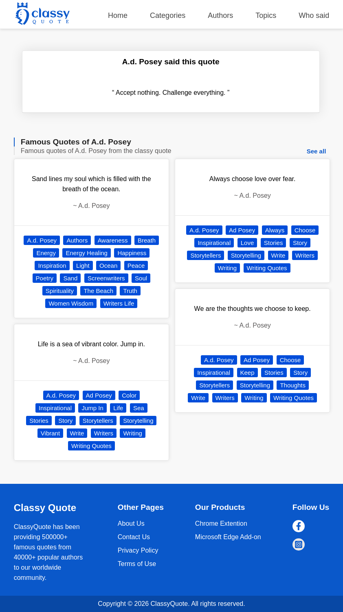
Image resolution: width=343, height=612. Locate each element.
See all (316, 151)
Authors (220, 15)
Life (118, 407)
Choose (305, 230)
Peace (136, 265)
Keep (247, 372)
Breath (147, 240)
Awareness (113, 240)
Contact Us (134, 536)
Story (65, 420)
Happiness (131, 252)
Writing (132, 433)
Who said (314, 15)
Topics (265, 15)
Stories (38, 420)
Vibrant (50, 433)
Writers (103, 433)
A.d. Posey (42, 240)
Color (129, 395)
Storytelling (138, 420)
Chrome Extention (221, 523)
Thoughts (293, 385)
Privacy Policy (138, 550)
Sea (138, 407)
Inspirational (55, 407)
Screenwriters (106, 278)
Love (247, 242)
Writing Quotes (91, 445)
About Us (131, 523)
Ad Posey (99, 395)
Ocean (108, 265)
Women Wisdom (70, 303)
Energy (46, 252)
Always (275, 230)
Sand (70, 278)
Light (83, 265)
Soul (141, 278)
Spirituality (60, 290)
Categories (167, 15)
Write (77, 433)
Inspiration (52, 265)
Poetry (44, 278)
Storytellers (98, 420)
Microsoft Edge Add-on (228, 536)
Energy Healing (87, 252)
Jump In (92, 407)
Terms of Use (137, 563)
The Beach (98, 290)
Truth (130, 290)
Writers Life (118, 303)
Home (118, 15)
